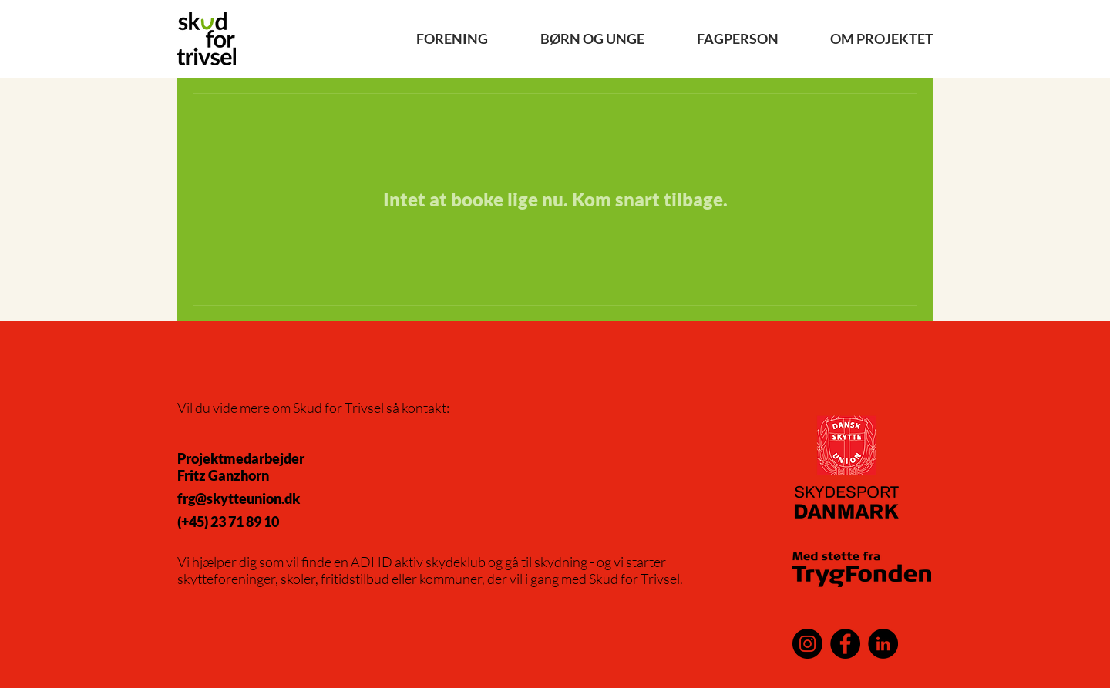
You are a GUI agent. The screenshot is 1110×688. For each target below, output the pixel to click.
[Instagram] (807, 644)
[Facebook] (845, 644)
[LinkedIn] (883, 644)
